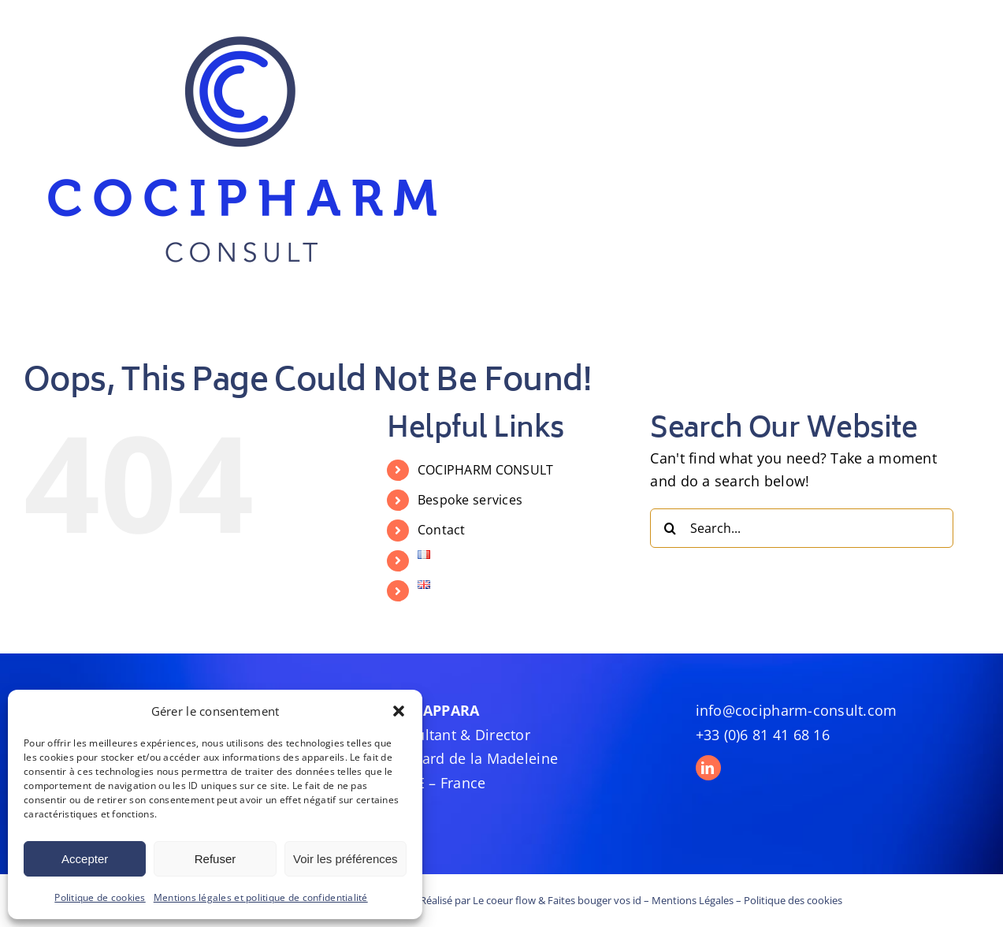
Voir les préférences (345, 859)
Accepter (84, 859)
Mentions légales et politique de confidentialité (261, 897)
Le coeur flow (504, 900)
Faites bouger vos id (594, 900)
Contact (442, 529)
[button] (399, 711)
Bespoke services (470, 499)
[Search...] (801, 528)
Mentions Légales (693, 900)
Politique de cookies (99, 897)
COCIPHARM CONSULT (486, 469)
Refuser (215, 859)
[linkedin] (708, 767)
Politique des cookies (793, 900)
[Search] (669, 528)
